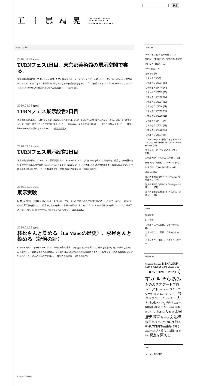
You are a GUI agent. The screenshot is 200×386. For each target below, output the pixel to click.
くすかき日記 (151, 78)
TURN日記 (150, 68)
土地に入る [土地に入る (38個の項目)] (163, 311)
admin (36, 59)
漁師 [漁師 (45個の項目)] (174, 322)
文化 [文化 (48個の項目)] (173, 317)
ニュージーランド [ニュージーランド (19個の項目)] (167, 294)
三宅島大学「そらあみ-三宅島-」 (160, 158)
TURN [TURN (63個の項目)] (150, 272)
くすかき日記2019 (154, 111)
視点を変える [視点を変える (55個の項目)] (160, 335)
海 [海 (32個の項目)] (153, 321)
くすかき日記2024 (154, 135)
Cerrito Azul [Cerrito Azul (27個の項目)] (151, 266)
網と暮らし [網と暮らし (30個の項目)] (162, 330)
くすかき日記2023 (154, 130)
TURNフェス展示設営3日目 (47, 111)
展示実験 (27, 192)
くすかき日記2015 (154, 92)
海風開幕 (149, 215)
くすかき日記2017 (154, 102)
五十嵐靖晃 (65, 20)
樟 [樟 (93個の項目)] (179, 316)
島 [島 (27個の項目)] (161, 317)
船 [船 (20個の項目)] (177, 331)
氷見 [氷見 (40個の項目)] (148, 322)
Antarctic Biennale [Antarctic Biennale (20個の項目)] (153, 264)
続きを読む (73, 88)
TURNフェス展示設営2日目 (47, 152)
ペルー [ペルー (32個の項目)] (172, 298)
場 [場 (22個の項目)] (173, 312)
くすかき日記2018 (154, 106)
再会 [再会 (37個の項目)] (157, 307)
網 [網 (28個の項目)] (154, 330)
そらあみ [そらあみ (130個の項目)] (171, 278)
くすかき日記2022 (154, 125)
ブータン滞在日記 (153, 354)
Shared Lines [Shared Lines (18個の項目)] (173, 267)
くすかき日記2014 (154, 87)
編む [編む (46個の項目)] (172, 330)
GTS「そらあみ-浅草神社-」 (158, 54)
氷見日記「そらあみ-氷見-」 (158, 167)
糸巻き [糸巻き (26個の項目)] (176, 326)
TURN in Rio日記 (153, 64)
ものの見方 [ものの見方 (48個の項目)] (153, 284)
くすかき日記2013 (154, 83)
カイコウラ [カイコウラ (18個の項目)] (164, 289)
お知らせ (149, 73)
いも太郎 (149, 220)
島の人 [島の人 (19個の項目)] (166, 317)
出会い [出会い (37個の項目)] (165, 307)
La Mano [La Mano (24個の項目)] (162, 266)
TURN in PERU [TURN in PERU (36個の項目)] (166, 272)
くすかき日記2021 (154, 120)
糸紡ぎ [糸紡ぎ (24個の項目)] (148, 330)
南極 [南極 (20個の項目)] (172, 307)
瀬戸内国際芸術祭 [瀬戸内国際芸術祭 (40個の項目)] (160, 326)
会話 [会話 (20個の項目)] (176, 303)
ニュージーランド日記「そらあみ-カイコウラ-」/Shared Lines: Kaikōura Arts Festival (163, 142)
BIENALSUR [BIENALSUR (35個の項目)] (170, 263)
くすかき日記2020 (154, 116)
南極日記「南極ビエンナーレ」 (160, 162)
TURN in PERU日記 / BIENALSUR (161, 59)
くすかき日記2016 (154, 97)
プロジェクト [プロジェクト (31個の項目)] (160, 298)
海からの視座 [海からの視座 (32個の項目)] (163, 321)
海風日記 (149, 172)
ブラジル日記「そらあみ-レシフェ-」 (162, 150)
